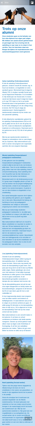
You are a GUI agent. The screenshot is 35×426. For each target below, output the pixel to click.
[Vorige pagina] (26, 418)
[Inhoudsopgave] (2, 2)
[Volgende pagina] (30, 418)
